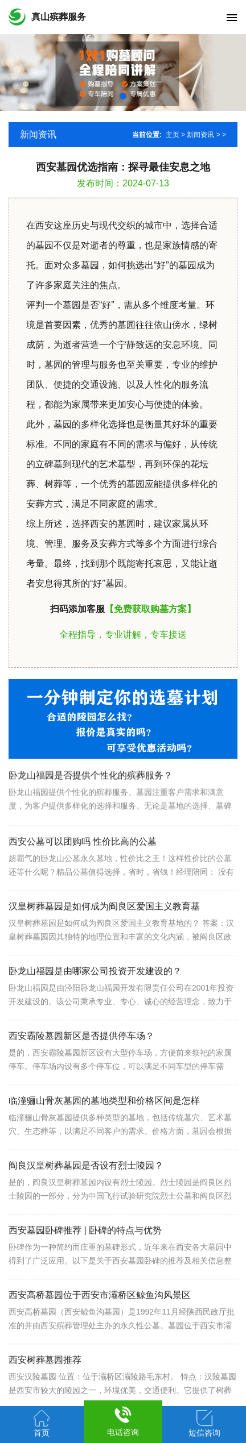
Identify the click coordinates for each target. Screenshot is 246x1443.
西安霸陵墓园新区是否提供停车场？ (81, 1059)
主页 (172, 135)
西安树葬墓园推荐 (45, 1383)
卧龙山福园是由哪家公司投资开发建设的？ (95, 995)
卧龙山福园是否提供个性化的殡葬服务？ (91, 794)
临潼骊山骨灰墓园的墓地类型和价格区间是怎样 (104, 1124)
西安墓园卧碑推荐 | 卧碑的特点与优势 (85, 1254)
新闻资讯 (200, 135)
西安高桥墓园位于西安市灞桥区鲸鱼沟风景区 (100, 1319)
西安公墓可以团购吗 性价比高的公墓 (83, 865)
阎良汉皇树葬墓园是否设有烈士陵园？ (86, 1189)
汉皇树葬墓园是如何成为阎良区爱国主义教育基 (104, 930)
